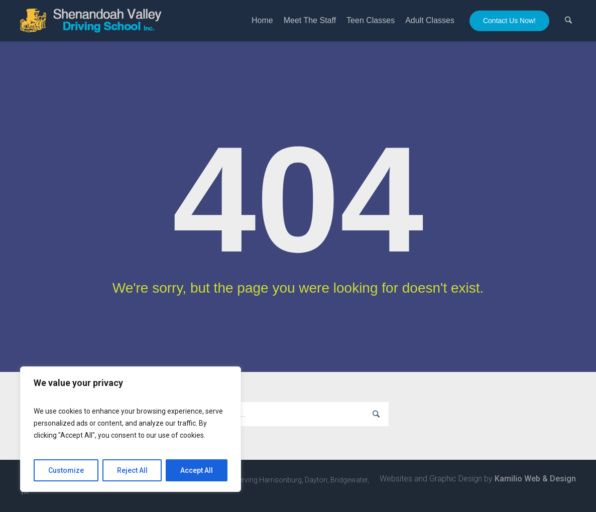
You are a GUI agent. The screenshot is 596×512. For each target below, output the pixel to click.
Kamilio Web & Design (535, 478)
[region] (130, 429)
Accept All (196, 470)
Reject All (132, 470)
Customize (66, 470)
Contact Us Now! (509, 21)
